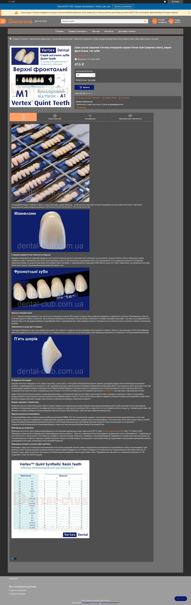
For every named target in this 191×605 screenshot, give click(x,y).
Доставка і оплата (126, 31)
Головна (59, 31)
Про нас (96, 31)
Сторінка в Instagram (17, 594)
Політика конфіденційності (110, 603)
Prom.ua (107, 600)
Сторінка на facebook (17, 590)
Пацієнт (14, 316)
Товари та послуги (77, 31)
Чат (180, 599)
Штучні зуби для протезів (62, 39)
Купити (86, 87)
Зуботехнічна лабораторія (40, 39)
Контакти (109, 31)
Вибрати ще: (85, 80)
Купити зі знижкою (123, 6)
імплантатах (109, 391)
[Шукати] (145, 21)
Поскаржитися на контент (91, 603)
